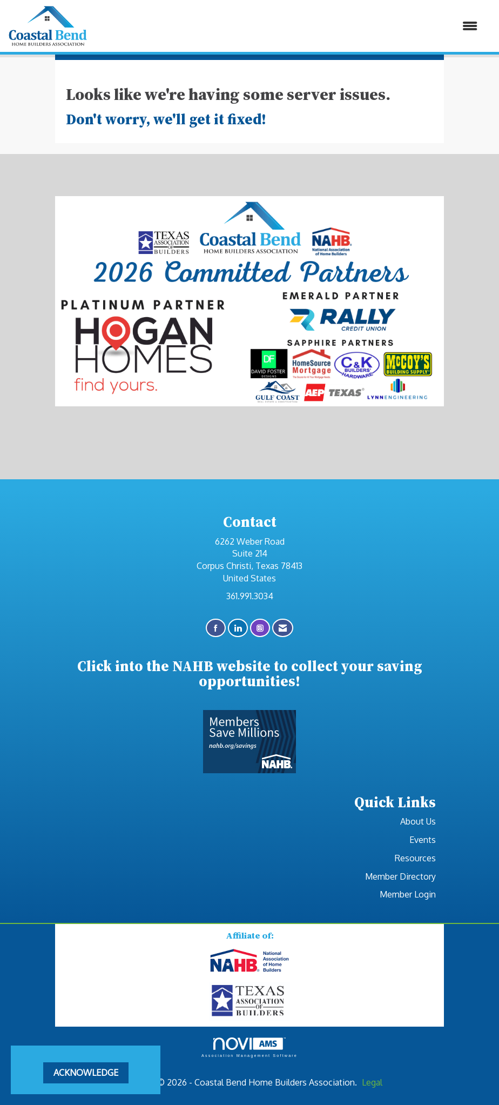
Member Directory (400, 876)
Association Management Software (249, 1047)
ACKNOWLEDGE (85, 1072)
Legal (372, 1082)
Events (422, 839)
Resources (415, 858)
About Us (418, 821)
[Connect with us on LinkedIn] (238, 628)
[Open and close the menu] (288, 26)
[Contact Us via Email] (282, 628)
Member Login (408, 894)
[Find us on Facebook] (216, 628)
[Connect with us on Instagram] (260, 628)
